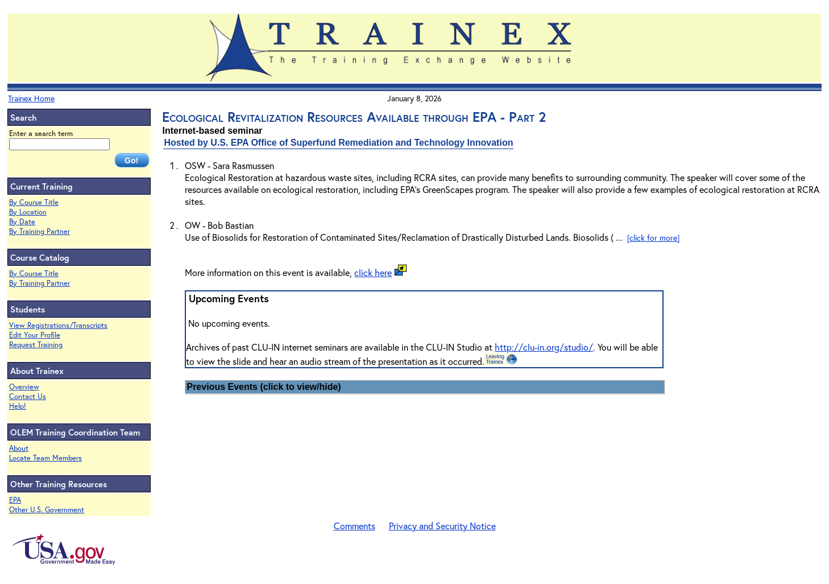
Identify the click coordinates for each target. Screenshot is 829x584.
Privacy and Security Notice (442, 526)
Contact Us (27, 396)
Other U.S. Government (46, 510)
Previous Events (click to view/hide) (263, 387)
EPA (15, 500)
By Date (22, 222)
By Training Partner (39, 231)
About (18, 448)
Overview (24, 387)
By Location (28, 212)
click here (373, 272)
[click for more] (653, 237)
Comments (354, 526)
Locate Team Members (45, 458)
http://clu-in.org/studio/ (544, 347)
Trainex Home (31, 98)
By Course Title (34, 202)
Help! (17, 406)
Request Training (36, 344)
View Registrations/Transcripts (58, 325)
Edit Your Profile (34, 335)
